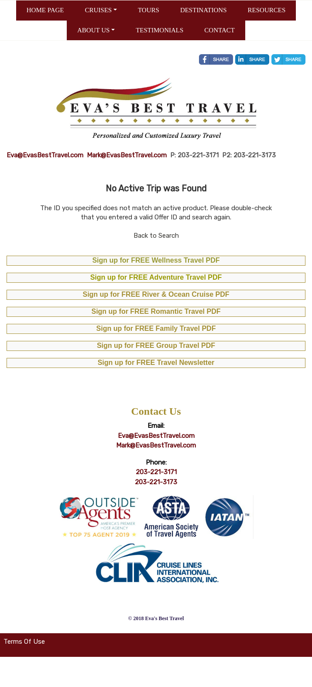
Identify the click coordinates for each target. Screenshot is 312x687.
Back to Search (156, 235)
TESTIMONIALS (159, 30)
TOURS (148, 10)
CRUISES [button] (98, 10)
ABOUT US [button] (93, 30)
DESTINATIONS (203, 10)
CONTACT (219, 30)
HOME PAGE (45, 10)
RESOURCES (267, 10)
